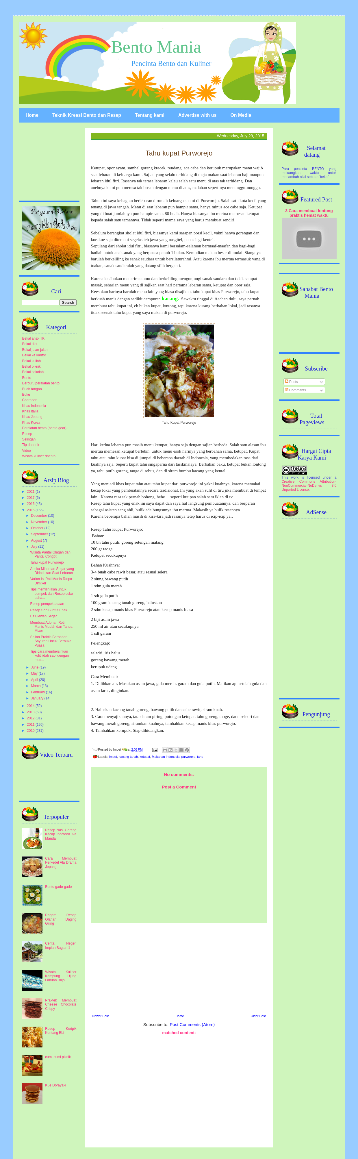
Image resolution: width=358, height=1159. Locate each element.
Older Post (258, 1016)
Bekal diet (30, 344)
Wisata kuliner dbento (38, 456)
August (37, 540)
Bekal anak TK (33, 338)
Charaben (30, 400)
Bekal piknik (31, 366)
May (34, 673)
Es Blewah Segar (43, 616)
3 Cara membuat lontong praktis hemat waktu (309, 213)
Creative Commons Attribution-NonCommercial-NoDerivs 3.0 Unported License (309, 485)
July (34, 547)
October (37, 528)
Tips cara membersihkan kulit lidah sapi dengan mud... (49, 655)
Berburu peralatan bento (41, 383)
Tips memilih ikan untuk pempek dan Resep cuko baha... (51, 593)
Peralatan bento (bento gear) (44, 428)
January (37, 698)
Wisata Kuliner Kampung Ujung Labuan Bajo (60, 976)
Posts (291, 382)
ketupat (145, 756)
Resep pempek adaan (47, 604)
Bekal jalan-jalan (35, 350)
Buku (26, 394)
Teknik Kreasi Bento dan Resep (86, 115)
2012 (31, 718)
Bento (26, 378)
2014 (31, 706)
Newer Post (100, 1016)
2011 (31, 725)
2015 (31, 510)
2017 (31, 498)
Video (26, 451)
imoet (113, 756)
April (35, 680)
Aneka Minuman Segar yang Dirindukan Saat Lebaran (52, 571)
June (35, 667)
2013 (31, 712)
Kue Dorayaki (55, 1085)
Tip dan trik (30, 445)
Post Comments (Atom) (192, 1024)
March (36, 686)
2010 (31, 731)
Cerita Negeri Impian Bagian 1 (60, 945)
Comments (295, 390)
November (39, 522)
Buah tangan (32, 389)
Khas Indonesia (34, 406)
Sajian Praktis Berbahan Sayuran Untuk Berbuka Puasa (50, 641)
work (294, 477)
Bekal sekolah (33, 372)
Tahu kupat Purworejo (47, 562)
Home (32, 115)
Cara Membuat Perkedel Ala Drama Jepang (60, 862)
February (38, 692)
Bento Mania (156, 46)
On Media (240, 115)
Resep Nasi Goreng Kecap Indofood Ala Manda (60, 834)
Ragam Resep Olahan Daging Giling (60, 919)
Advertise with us (197, 115)
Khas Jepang (32, 417)
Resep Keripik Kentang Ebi (60, 1031)
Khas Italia (30, 411)
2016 (31, 504)
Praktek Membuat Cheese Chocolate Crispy (60, 1004)
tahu (200, 756)
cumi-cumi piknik (58, 1057)
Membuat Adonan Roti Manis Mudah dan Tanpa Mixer (51, 627)
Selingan (29, 439)
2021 (31, 492)
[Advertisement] (179, 968)
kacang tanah (128, 756)
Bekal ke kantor (34, 355)
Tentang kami (149, 115)
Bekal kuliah (31, 361)
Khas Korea (31, 423)
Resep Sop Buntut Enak (48, 610)
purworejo (188, 756)
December (39, 516)
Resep (27, 434)
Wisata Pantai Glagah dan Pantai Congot (50, 554)
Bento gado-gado (58, 887)
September (40, 534)
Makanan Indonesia (165, 756)
